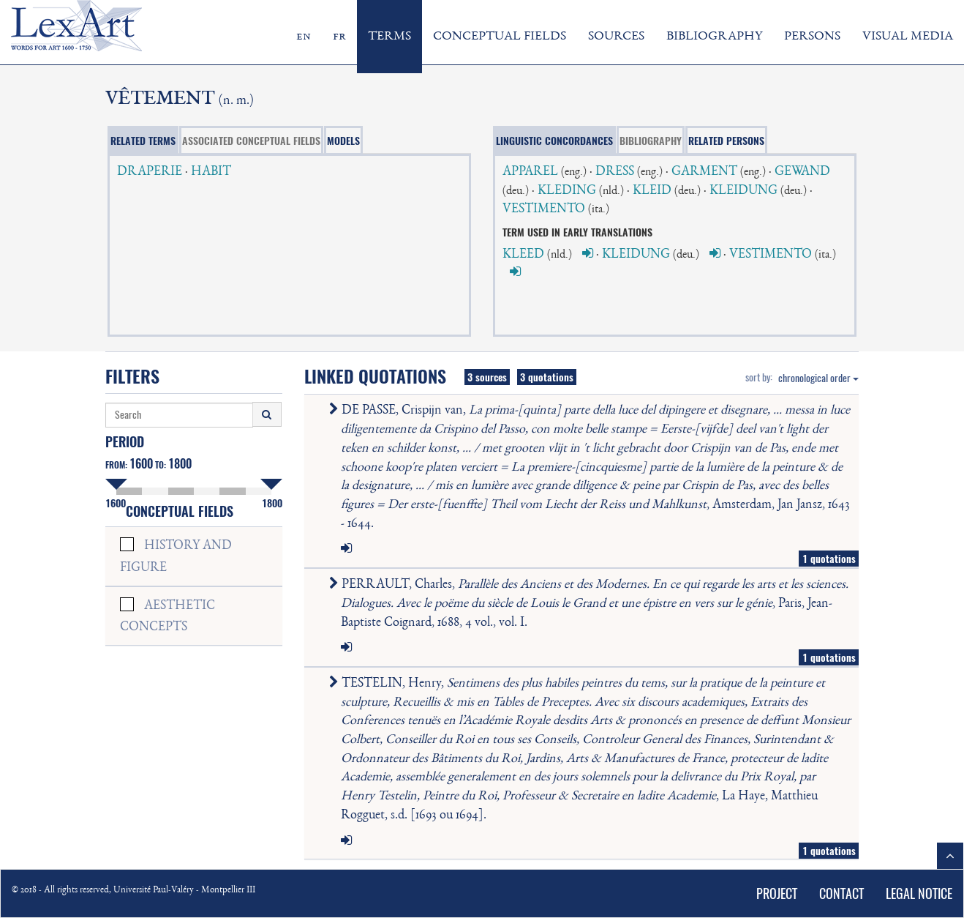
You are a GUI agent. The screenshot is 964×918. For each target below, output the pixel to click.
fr (339, 36)
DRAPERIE (149, 172)
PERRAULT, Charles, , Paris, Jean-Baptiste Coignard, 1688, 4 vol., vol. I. (591, 603)
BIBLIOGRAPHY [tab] (651, 140)
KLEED (523, 254)
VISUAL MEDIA (907, 36)
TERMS (389, 36)
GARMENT (704, 172)
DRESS (614, 172)
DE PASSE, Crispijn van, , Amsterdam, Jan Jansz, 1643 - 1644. (592, 467)
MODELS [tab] (343, 140)
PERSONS (812, 36)
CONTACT (841, 893)
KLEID (652, 191)
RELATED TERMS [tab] (143, 140)
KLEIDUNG (743, 191)
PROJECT (776, 893)
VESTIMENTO (543, 209)
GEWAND (802, 172)
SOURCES (616, 36)
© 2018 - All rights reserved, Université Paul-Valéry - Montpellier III (133, 890)
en (303, 36)
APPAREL (530, 172)
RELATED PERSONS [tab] (726, 140)
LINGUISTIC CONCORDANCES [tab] (554, 140)
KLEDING (567, 191)
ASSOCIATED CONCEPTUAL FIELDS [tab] (251, 140)
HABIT (211, 172)
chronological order (818, 378)
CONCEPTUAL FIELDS (499, 36)
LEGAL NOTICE (919, 893)
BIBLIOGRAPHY (714, 36)
